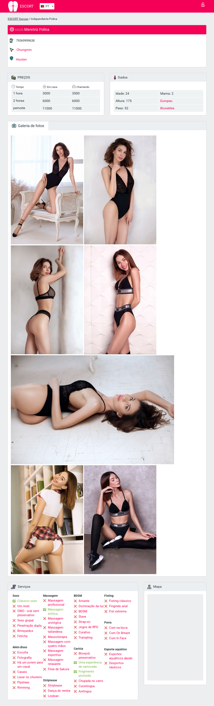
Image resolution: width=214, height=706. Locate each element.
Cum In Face (117, 638)
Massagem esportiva (55, 653)
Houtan (18, 58)
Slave (82, 616)
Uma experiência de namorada (90, 665)
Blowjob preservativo (87, 656)
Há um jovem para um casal (30, 665)
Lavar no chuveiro (29, 677)
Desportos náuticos (116, 665)
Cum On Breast (119, 633)
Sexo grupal (25, 620)
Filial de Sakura (58, 669)
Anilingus (85, 691)
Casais (22, 672)
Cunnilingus (87, 686)
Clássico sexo (27, 601)
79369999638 (25, 41)
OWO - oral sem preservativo (28, 613)
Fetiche (22, 636)
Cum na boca (118, 628)
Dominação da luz (91, 606)
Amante (84, 601)
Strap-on (84, 622)
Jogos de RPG (88, 627)
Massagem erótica (55, 612)
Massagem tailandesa (55, 630)
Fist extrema (117, 611)
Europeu (166, 101)
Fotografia (24, 658)
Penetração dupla (29, 625)
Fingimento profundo (86, 674)
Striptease (55, 685)
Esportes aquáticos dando (120, 656)
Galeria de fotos (28, 126)
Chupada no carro (91, 681)
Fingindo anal (118, 606)
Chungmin (21, 50)
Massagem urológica (55, 621)
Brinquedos (25, 631)
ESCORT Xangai (18, 19)
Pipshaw (23, 682)
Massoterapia (57, 637)
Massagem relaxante (55, 662)
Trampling (85, 637)
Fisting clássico (120, 601)
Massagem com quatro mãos (59, 644)
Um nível (23, 606)
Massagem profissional (56, 603)
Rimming (23, 687)
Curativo (84, 632)
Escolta (22, 652)
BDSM (83, 611)
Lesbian (53, 696)
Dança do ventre (59, 691)
